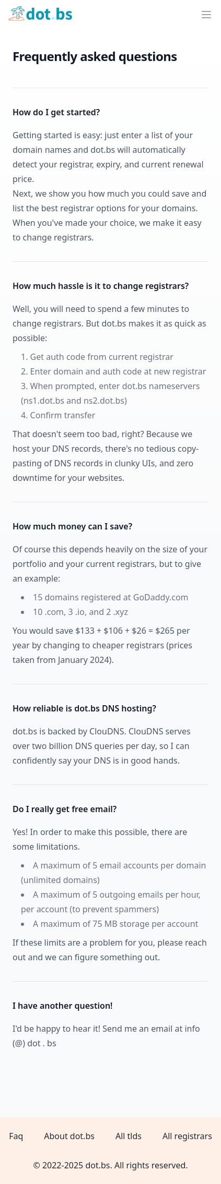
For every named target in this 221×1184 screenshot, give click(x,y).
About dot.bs (69, 1136)
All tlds (128, 1136)
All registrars (187, 1136)
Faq (16, 1136)
